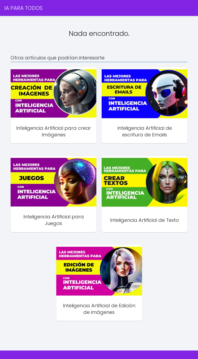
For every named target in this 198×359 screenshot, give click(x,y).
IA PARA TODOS (23, 8)
